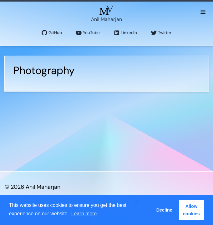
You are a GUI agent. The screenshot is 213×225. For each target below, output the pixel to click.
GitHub (52, 33)
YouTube (88, 33)
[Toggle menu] (203, 11)
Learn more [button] (84, 213)
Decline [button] (164, 210)
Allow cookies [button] (191, 210)
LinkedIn (125, 33)
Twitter (161, 33)
